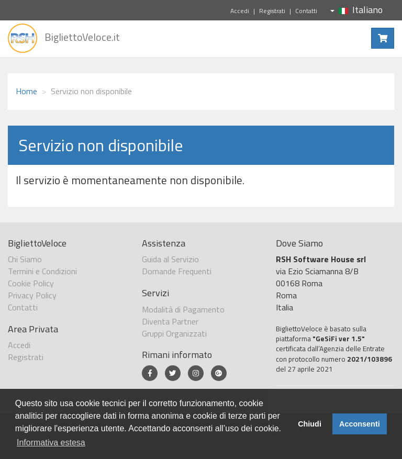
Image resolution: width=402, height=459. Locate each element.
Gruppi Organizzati (174, 333)
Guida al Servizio (170, 259)
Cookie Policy (31, 283)
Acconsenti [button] (359, 424)
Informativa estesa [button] (51, 442)
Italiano (356, 10)
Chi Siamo (25, 259)
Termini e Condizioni (42, 271)
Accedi (239, 11)
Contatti (306, 11)
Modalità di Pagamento (183, 309)
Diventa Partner (170, 321)
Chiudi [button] (309, 424)
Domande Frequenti (176, 271)
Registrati (272, 11)
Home (26, 91)
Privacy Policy (32, 295)
